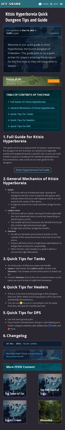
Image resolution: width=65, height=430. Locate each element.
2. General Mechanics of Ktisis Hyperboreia (31, 107)
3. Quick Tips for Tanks (20, 114)
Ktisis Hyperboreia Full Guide (32, 170)
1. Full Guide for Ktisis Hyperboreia (27, 101)
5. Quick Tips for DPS (19, 126)
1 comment (53, 33)
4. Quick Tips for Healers (21, 120)
